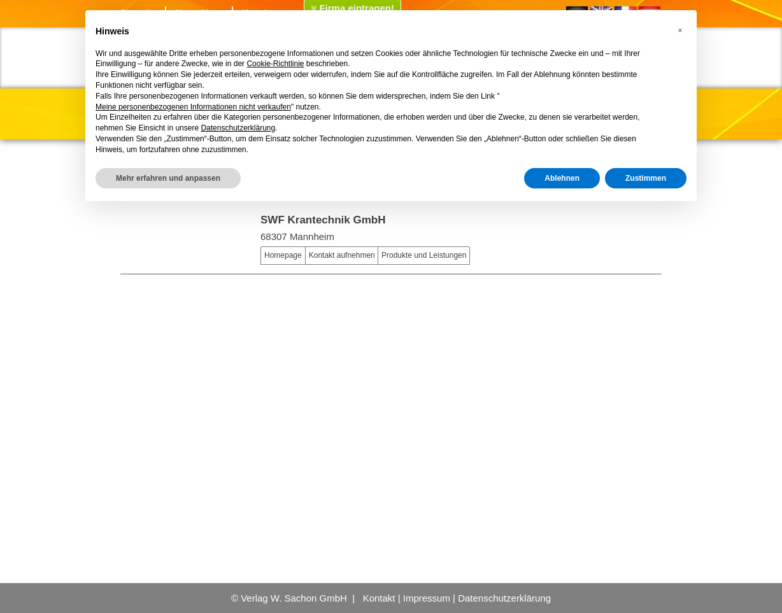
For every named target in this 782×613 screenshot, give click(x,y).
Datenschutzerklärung (504, 598)
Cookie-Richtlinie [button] (275, 63)
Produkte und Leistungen (423, 255)
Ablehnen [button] (561, 178)
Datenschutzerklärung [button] (238, 127)
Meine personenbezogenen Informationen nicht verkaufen (193, 106)
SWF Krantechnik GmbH (322, 220)
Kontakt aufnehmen (342, 255)
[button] (680, 30)
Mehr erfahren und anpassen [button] (168, 178)
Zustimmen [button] (645, 178)
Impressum (426, 598)
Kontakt (379, 598)
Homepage (283, 255)
